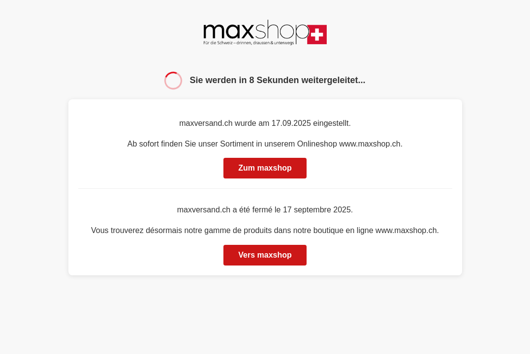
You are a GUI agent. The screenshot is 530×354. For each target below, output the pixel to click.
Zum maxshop (264, 168)
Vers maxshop (265, 255)
